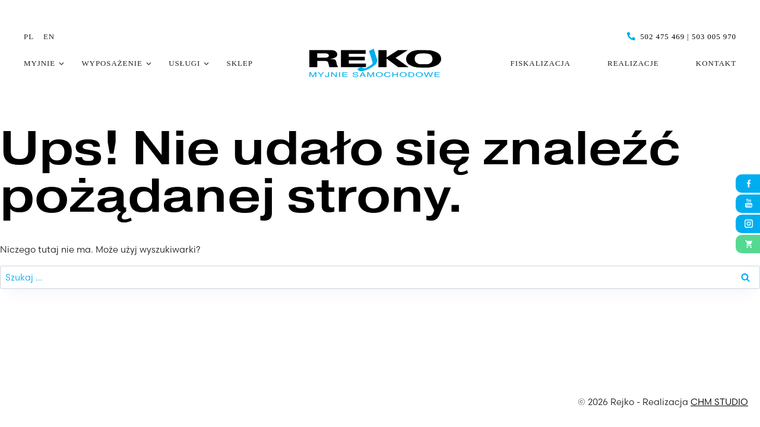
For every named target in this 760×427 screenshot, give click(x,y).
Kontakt (716, 63)
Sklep (240, 63)
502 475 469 (662, 36)
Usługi (184, 63)
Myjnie (39, 63)
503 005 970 (714, 36)
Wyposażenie (111, 63)
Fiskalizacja (541, 63)
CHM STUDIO (719, 401)
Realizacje (632, 63)
